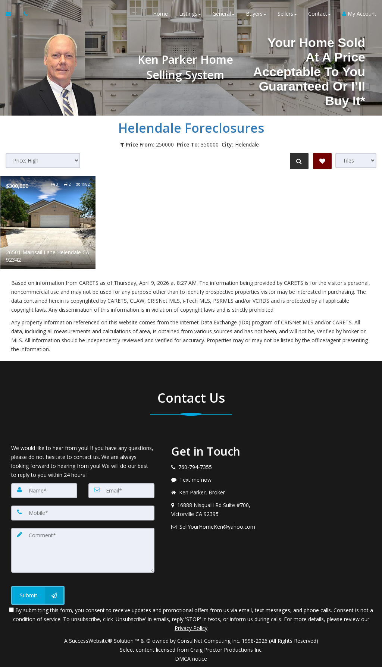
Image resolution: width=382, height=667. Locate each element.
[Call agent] (23, 15)
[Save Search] (322, 161)
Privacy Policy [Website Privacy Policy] (191, 628)
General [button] (223, 14)
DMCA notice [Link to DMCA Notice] (191, 658)
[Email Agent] (12, 15)
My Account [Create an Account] (359, 14)
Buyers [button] (256, 14)
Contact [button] (319, 14)
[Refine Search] (298, 161)
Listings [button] (190, 14)
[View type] (355, 160)
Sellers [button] (287, 14)
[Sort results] (43, 160)
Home (160, 14)
